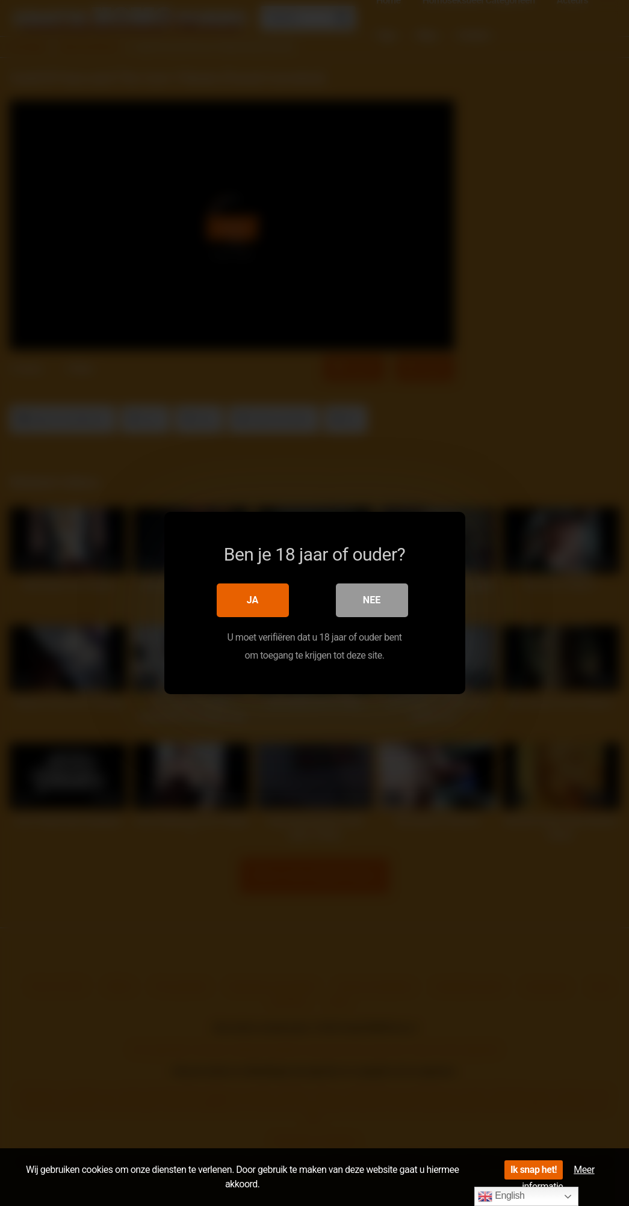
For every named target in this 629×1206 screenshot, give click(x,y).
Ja (253, 600)
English (501, 1196)
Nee (371, 600)
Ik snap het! (533, 1169)
